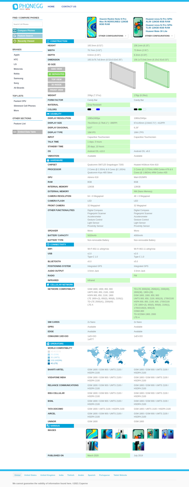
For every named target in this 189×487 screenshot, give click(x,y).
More (16, 110)
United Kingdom (47, 475)
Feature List (20, 123)
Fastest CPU (20, 101)
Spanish (91, 475)
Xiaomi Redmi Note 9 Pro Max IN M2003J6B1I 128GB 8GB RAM (113, 22)
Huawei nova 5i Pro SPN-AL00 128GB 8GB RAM (159, 20)
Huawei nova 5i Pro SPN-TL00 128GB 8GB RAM (159, 26)
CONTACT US (69, 6)
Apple (17, 55)
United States (30, 475)
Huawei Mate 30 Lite (156, 31)
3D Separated (57, 74)
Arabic (81, 475)
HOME (51, 6)
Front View (56, 90)
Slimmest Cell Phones (25, 106)
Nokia (17, 73)
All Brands (19, 88)
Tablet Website (120, 475)
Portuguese (104, 475)
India (61, 475)
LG (15, 64)
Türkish (70, 475)
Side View (56, 69)
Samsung (18, 78)
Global (17, 475)
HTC (16, 59)
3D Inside (56, 84)
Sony (16, 83)
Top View (56, 79)
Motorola (18, 69)
